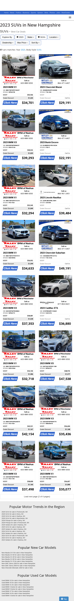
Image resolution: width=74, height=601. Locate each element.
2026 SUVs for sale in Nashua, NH (13, 516)
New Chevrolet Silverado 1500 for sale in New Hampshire (17, 568)
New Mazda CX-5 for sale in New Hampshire (17, 553)
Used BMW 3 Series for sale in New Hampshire (18, 587)
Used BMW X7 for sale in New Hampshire (16, 591)
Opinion (40, 13)
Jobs (58, 13)
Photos (52, 13)
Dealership (7, 43)
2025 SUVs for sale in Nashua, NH (13, 527)
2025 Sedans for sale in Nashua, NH (14, 529)
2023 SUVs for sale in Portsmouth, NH (15, 535)
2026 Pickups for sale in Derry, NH (13, 520)
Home (6, 13)
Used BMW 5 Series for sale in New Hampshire (18, 589)
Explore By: (7, 37)
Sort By (35, 43)
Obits (46, 13)
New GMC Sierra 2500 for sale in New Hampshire (18, 566)
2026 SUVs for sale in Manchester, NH (15, 518)
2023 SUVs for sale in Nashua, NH (13, 538)
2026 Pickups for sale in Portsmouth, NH (15, 523)
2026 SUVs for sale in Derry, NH (12, 514)
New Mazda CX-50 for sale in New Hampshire (17, 555)
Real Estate (66, 13)
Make (30, 37)
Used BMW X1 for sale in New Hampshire (16, 585)
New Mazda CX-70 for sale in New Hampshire (17, 561)
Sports (33, 13)
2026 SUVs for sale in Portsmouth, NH (15, 512)
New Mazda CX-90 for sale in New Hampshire (17, 559)
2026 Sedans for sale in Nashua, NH (14, 525)
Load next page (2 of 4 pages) (37, 497)
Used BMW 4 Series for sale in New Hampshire (18, 595)
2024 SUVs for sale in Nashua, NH (13, 531)
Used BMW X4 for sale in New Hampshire (16, 593)
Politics (18, 13)
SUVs (41, 37)
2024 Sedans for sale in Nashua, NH (14, 533)
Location (53, 37)
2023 (20, 37)
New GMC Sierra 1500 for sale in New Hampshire (18, 563)
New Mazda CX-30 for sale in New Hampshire (17, 557)
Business (26, 13)
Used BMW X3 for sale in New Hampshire (16, 580)
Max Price (22, 43)
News (12, 13)
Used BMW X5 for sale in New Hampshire (16, 582)
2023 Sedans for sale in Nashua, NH (14, 540)
